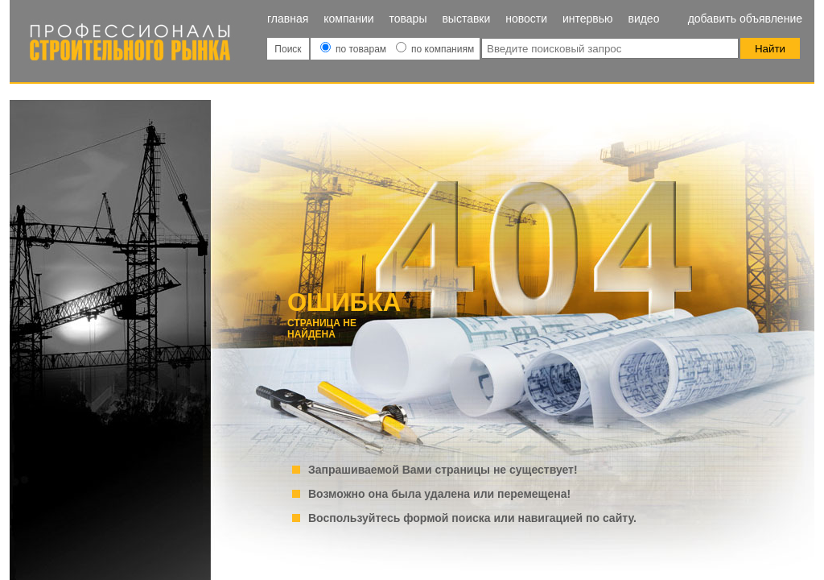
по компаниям (435, 49)
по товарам (354, 49)
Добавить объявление (745, 18)
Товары (408, 18)
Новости (526, 18)
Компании (348, 18)
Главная (287, 18)
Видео (643, 18)
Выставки (466, 18)
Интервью (587, 18)
